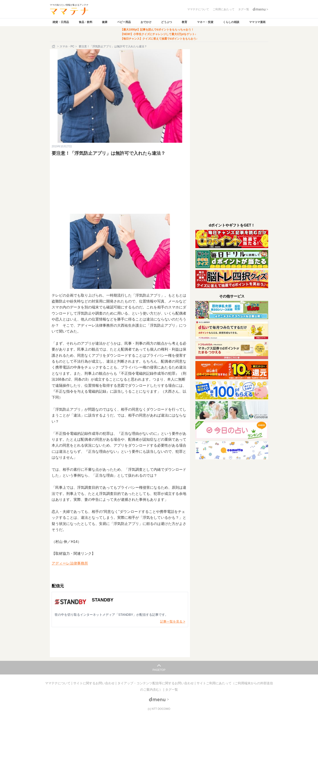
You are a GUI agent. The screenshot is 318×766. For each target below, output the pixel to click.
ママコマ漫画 (257, 22)
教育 (184, 22)
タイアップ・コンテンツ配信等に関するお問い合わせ (156, 683)
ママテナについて (58, 683)
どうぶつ (166, 22)
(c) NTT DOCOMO (159, 708)
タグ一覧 (171, 689)
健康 (104, 22)
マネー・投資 (205, 22)
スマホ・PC (67, 46)
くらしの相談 (231, 22)
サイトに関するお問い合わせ (94, 683)
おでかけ (146, 22)
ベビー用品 (124, 22)
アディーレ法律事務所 (70, 563)
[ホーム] (54, 46)
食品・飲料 (85, 22)
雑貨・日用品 (61, 22)
